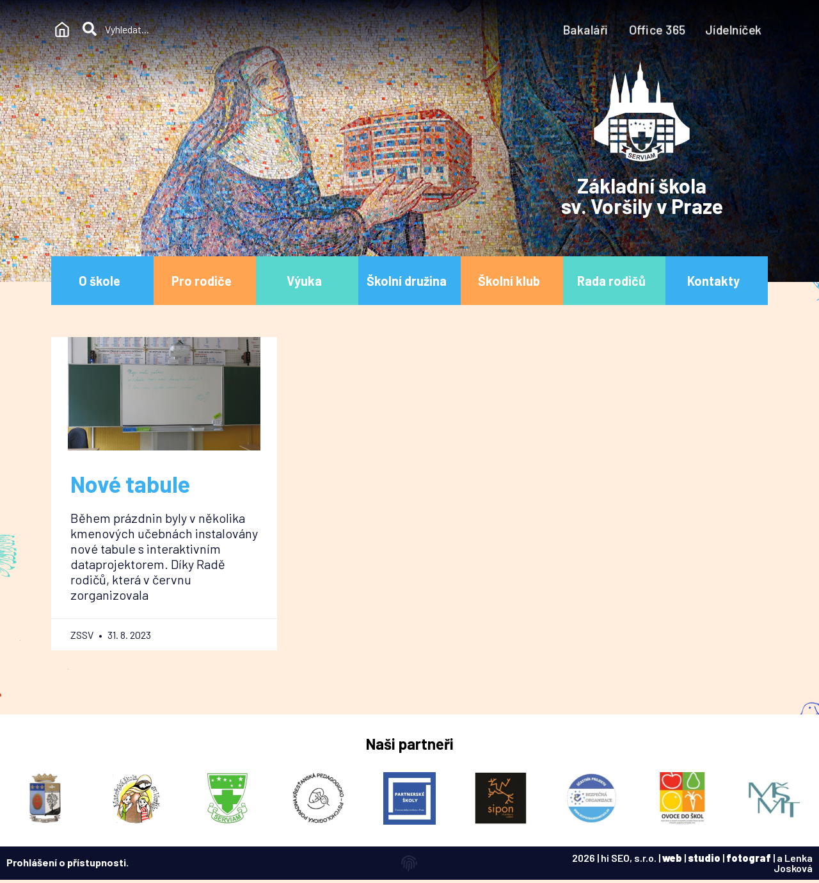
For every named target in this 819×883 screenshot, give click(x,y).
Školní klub (512, 280)
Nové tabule (130, 483)
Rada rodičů (614, 280)
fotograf (748, 858)
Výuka (307, 280)
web (672, 858)
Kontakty (716, 280)
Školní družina (410, 280)
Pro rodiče (204, 280)
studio (704, 858)
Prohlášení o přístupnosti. (67, 862)
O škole (103, 280)
